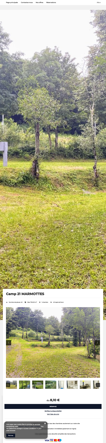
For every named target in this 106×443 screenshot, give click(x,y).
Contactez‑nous (27, 2)
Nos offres (39, 2)
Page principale (12, 2)
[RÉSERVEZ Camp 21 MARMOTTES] (53, 406)
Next (97, 342)
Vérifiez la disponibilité (53, 411)
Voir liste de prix (53, 414)
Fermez (10, 435)
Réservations (51, 2)
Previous (8, 342)
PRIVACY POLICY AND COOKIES (29, 426)
